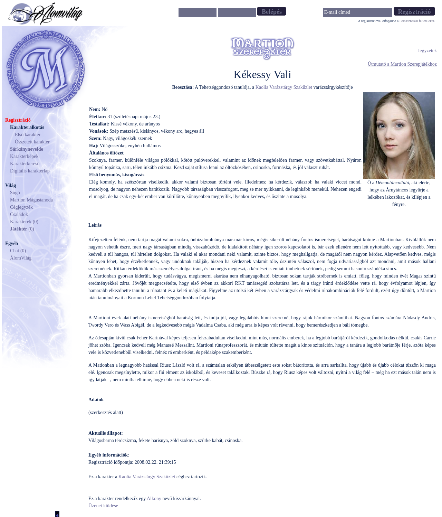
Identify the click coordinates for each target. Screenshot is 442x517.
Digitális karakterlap (30, 170)
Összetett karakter (32, 141)
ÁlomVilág (20, 258)
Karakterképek (24, 156)
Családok (19, 214)
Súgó (15, 192)
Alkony (154, 498)
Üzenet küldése (103, 505)
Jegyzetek (427, 50)
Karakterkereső (25, 163)
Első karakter (27, 134)
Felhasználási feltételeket (417, 21)
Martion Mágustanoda (31, 200)
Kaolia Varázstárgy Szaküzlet (284, 87)
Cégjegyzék (21, 207)
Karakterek (20, 221)
